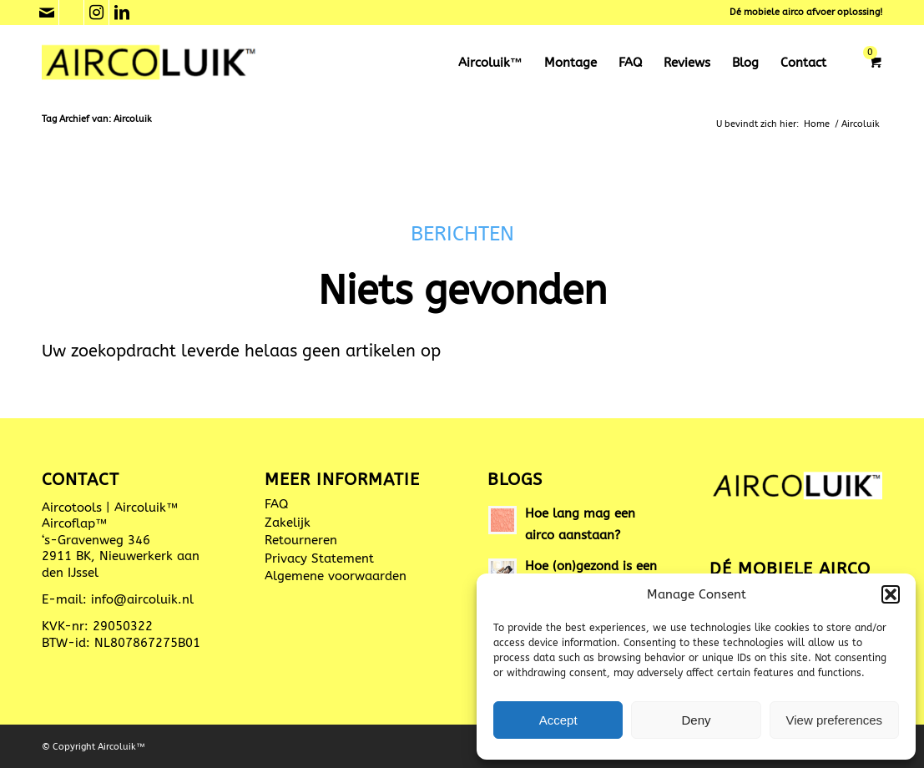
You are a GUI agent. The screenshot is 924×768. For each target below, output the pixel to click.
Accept (558, 720)
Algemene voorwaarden (335, 576)
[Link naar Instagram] (96, 12)
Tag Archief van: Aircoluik (97, 119)
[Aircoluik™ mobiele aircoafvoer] (150, 62)
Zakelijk (288, 522)
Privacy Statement (319, 558)
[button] (890, 594)
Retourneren (301, 540)
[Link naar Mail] (46, 12)
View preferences (834, 720)
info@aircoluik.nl (142, 599)
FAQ (276, 504)
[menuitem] (490, 62)
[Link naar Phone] (71, 12)
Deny (695, 720)
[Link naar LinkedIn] (121, 12)
